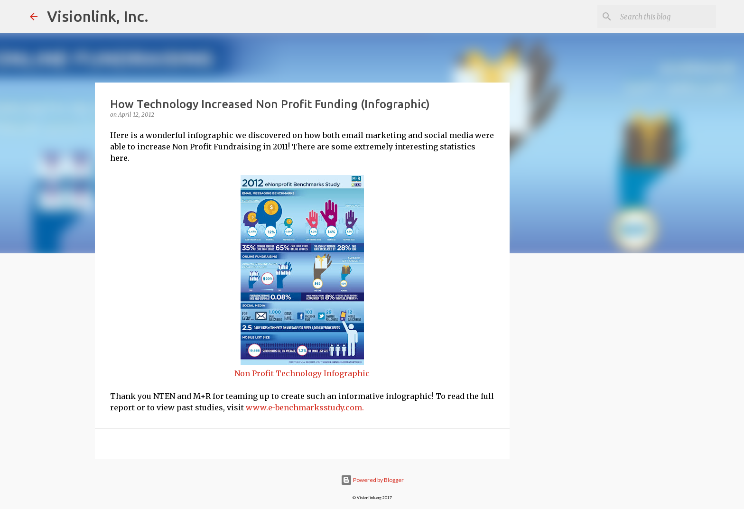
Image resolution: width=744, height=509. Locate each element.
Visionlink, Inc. (98, 16)
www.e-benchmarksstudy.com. (305, 407)
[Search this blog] (666, 16)
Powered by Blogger (372, 479)
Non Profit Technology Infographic (302, 373)
